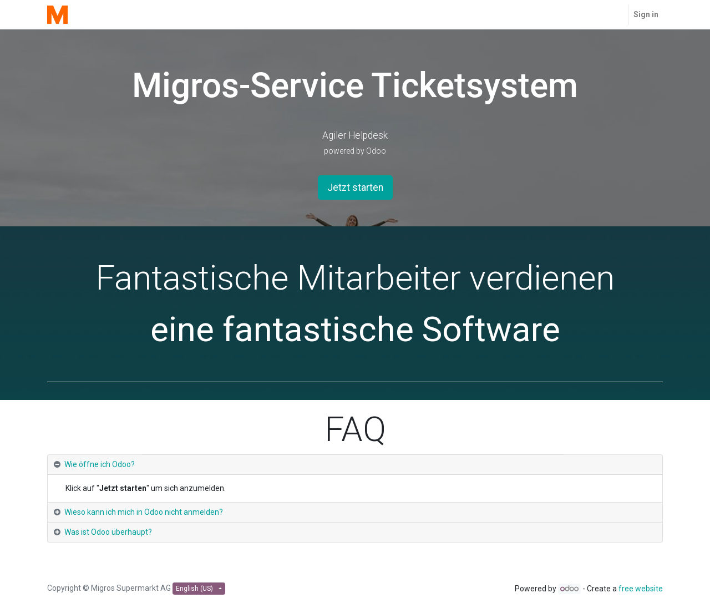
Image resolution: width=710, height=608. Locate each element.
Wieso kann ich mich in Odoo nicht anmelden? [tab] (143, 512)
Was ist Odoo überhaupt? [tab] (108, 532)
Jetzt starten (355, 187)
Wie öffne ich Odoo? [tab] (99, 464)
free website (640, 588)
